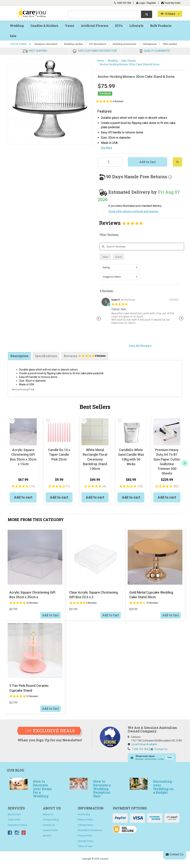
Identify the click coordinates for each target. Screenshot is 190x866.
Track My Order (169, 2)
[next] (185, 463)
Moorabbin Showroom (90, 830)
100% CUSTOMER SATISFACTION (97, 50)
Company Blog (51, 819)
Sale (13, 36)
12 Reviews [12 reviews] (32, 696)
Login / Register (147, 2)
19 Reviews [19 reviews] (32, 602)
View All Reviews (140, 346)
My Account (14, 814)
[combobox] (104, 14)
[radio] (105, 256)
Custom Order (50, 830)
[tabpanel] (140, 312)
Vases (71, 26)
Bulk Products (162, 26)
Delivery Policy (85, 825)
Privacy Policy (85, 835)
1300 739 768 (124, 2)
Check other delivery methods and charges (133, 211)
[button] (12, 421)
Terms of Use (85, 846)
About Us (48, 814)
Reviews (85, 357)
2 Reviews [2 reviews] (91, 602)
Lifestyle (137, 26)
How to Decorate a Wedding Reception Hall (102, 788)
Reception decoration (46, 44)
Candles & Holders (45, 26)
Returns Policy (85, 819)
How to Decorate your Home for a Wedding (42, 788)
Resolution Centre (17, 825)
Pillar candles (170, 44)
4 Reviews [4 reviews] (118, 101)
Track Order (14, 819)
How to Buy (84, 814)
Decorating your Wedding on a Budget (163, 787)
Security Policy (85, 841)
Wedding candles (73, 44)
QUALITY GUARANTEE (157, 50)
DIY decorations (97, 44)
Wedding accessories (124, 44)
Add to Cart (147, 162)
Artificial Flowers (96, 26)
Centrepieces (149, 44)
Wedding (18, 26)
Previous (98, 318)
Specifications (46, 356)
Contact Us (159, 749)
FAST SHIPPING (38, 50)
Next (181, 318)
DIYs (120, 26)
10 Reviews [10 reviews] (152, 602)
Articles (47, 835)
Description (19, 356)
